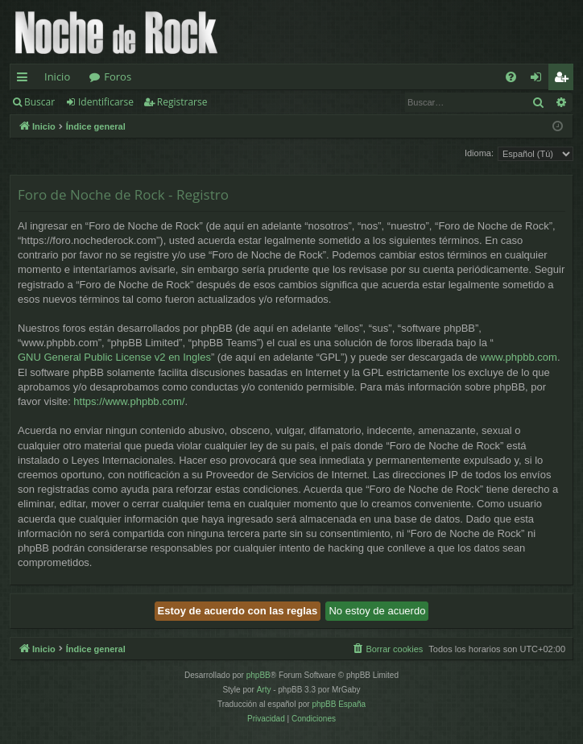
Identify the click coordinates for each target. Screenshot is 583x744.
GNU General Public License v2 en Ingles (114, 357)
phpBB (258, 675)
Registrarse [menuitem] (564, 79)
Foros (117, 76)
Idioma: (479, 153)
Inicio (57, 76)
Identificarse (106, 102)
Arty (264, 689)
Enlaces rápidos (25, 79)
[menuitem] (510, 77)
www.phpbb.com (519, 357)
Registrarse (182, 102)
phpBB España (339, 704)
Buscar (39, 102)
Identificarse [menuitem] (539, 79)
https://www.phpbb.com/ (128, 401)
